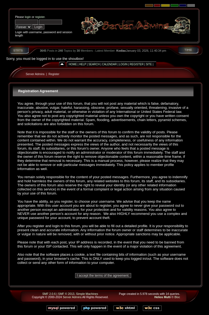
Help (82, 64)
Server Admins (35, 74)
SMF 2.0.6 (49, 293)
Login (123, 64)
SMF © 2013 (66, 293)
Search (94, 64)
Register (137, 64)
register (40, 16)
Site (149, 64)
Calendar (109, 64)
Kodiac (121, 50)
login (28, 16)
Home (73, 64)
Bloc (177, 297)
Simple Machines (87, 293)
